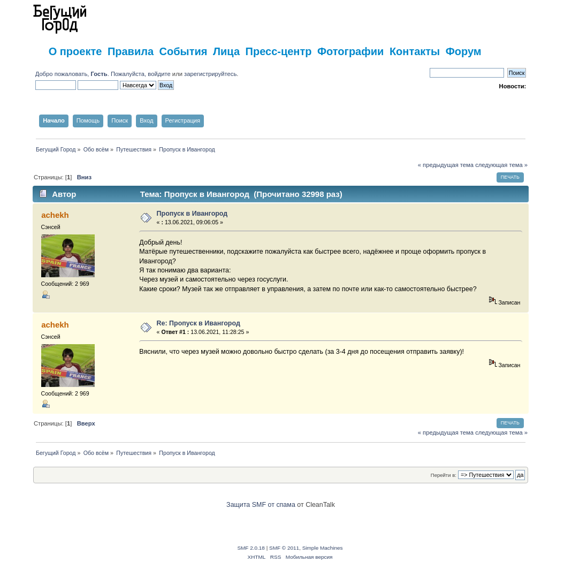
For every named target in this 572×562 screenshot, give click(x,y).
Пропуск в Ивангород (192, 213)
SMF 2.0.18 (251, 548)
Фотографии (350, 51)
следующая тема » (501, 165)
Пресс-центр (279, 51)
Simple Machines (322, 548)
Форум (464, 51)
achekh (55, 214)
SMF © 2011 (284, 548)
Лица (226, 51)
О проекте (75, 51)
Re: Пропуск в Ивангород (198, 323)
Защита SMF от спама (260, 504)
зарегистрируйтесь (210, 74)
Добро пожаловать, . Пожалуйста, (91, 74)
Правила (131, 51)
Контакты (415, 51)
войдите (159, 74)
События (183, 51)
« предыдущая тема (446, 165)
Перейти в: (443, 475)
